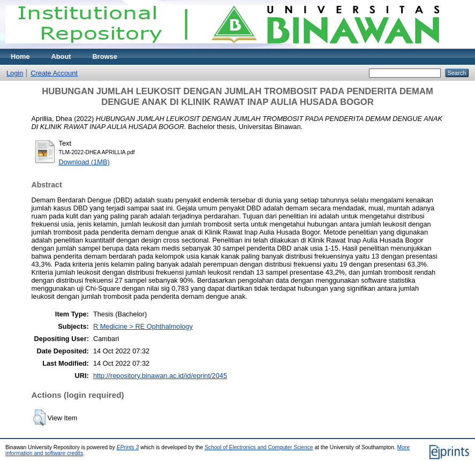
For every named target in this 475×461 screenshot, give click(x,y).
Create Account (54, 73)
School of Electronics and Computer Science (259, 447)
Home (20, 56)
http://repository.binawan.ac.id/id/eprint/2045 (160, 376)
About (61, 56)
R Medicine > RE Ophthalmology (143, 326)
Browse (105, 56)
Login (14, 73)
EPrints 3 (128, 447)
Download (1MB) (84, 162)
